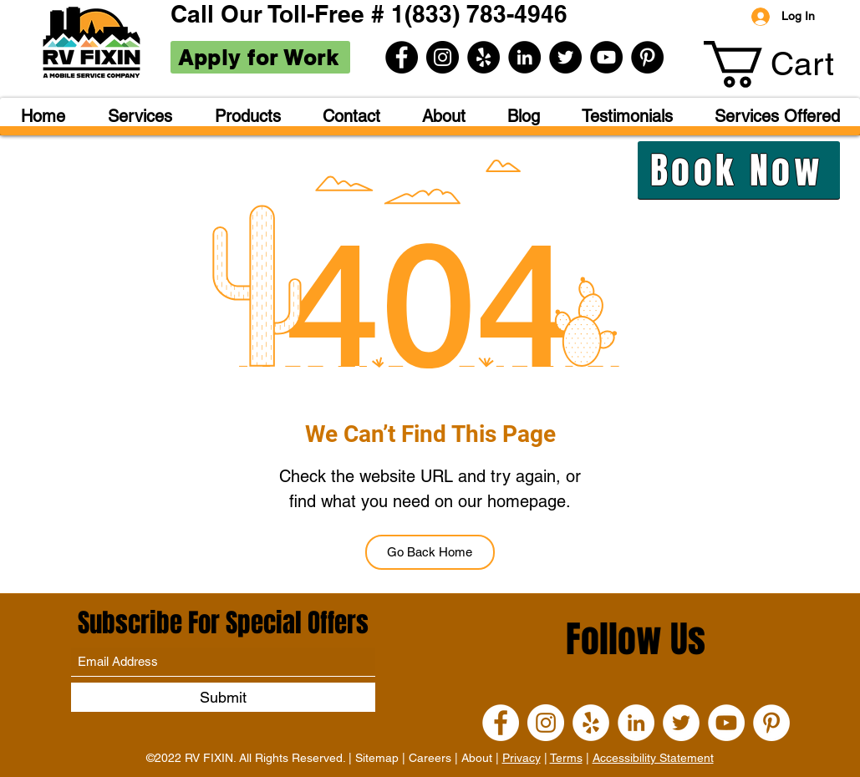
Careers (430, 757)
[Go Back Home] (430, 552)
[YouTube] (606, 57)
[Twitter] (565, 57)
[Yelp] (483, 57)
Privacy (521, 757)
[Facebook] (401, 57)
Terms (566, 757)
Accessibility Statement (653, 757)
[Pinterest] (647, 57)
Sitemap (377, 757)
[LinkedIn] (524, 57)
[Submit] (223, 697)
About (476, 757)
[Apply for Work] (260, 57)
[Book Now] (739, 170)
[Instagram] (442, 57)
